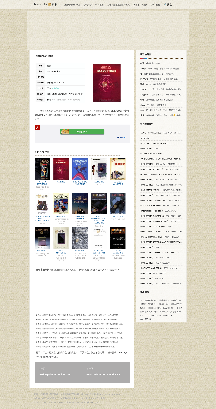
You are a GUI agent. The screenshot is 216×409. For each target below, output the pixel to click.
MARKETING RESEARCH (80, 217)
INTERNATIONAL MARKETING (80, 183)
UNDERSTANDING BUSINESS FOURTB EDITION (42, 218)
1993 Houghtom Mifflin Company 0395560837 (172, 268)
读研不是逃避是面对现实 (118, 4)
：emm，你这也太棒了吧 (152, 84)
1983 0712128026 (159, 236)
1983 (155, 226)
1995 (149, 148)
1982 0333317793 (160, 231)
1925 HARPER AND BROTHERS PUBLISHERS (166, 195)
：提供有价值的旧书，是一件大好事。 (157, 73)
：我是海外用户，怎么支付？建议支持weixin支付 (162, 110)
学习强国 (99, 4)
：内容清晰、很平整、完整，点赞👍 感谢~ (160, 115)
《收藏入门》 (176, 300)
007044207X (152, 278)
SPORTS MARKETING (118, 251)
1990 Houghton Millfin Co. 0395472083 (164, 184)
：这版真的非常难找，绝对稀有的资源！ (160, 89)
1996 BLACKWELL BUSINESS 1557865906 (169, 205)
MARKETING (99, 182)
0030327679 (157, 210)
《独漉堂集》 (164, 304)
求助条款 (88, 4)
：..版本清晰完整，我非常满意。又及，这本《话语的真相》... (170, 94)
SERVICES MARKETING (118, 183)
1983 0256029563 (162, 221)
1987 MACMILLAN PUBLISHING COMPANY (165, 164)
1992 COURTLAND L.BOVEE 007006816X (165, 283)
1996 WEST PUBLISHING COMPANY (165, 190)
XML (92, 402)
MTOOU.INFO (59, 402)
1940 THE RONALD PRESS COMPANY (170, 200)
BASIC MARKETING (61, 251)
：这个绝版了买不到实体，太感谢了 (157, 99)
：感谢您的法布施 (149, 63)
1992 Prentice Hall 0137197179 (160, 179)
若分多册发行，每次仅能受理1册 (68, 100)
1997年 (165, 158)
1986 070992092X (160, 216)
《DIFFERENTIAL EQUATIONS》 (160, 308)
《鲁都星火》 (164, 300)
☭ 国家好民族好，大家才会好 (146, 4)
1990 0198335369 (155, 262)
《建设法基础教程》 (148, 304)
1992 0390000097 (155, 257)
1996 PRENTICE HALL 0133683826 (166, 132)
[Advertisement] (108, 30)
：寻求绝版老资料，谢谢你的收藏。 (159, 79)
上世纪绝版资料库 (72, 4)
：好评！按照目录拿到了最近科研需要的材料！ (163, 68)
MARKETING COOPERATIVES (99, 251)
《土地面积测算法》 (148, 300)
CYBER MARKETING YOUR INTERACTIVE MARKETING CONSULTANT (98, 220)
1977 (149, 247)
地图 (96, 402)
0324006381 (153, 273)
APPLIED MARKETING (42, 183)
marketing (61, 182)
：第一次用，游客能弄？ (153, 105)
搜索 (169, 4)
